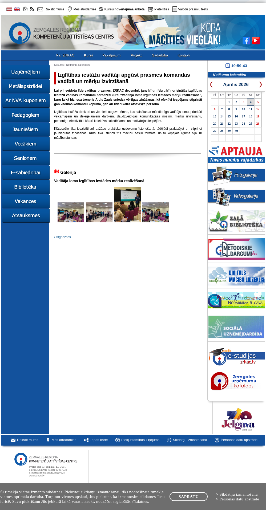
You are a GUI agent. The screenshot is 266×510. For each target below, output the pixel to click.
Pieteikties (161, 9)
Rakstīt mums (27, 440)
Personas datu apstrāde (239, 440)
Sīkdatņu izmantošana (190, 440)
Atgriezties (62, 237)
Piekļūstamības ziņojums (140, 440)
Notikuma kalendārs (78, 64)
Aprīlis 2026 (235, 84)
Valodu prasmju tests (193, 9)
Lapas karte (99, 440)
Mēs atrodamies (64, 440)
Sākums (59, 64)
